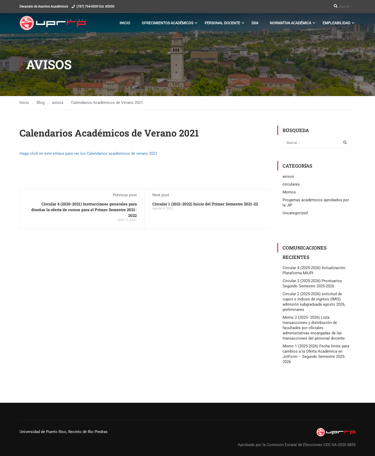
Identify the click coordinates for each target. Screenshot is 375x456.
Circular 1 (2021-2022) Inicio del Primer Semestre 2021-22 (205, 203)
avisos (288, 176)
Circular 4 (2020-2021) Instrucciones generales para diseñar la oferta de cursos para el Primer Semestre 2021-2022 (84, 209)
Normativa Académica (290, 23)
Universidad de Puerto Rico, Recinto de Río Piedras (64, 431)
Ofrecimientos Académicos (167, 23)
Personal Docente (222, 23)
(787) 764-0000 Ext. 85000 (95, 6)
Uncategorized (295, 213)
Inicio (125, 23)
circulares (291, 184)
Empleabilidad (336, 23)
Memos (289, 192)
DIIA (255, 23)
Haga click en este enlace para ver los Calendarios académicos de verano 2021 (88, 153)
